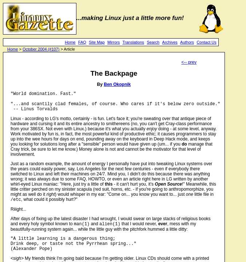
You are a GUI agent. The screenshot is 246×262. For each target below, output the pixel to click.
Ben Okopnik (117, 84)
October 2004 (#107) (41, 49)
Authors (187, 42)
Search (153, 42)
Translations (133, 42)
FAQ (82, 42)
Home (70, 42)
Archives (170, 42)
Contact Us (206, 42)
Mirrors (113, 42)
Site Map (96, 42)
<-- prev (189, 62)
